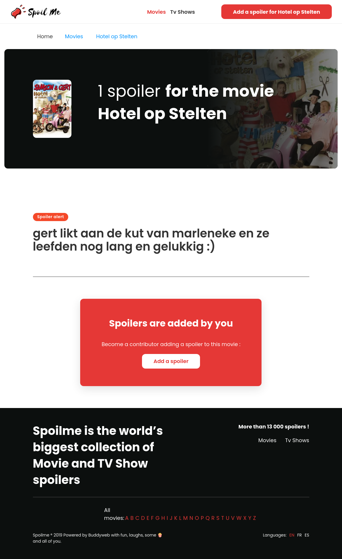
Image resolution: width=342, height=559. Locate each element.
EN (291, 535)
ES (307, 535)
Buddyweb (99, 535)
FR (299, 535)
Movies (156, 11)
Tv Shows (182, 11)
